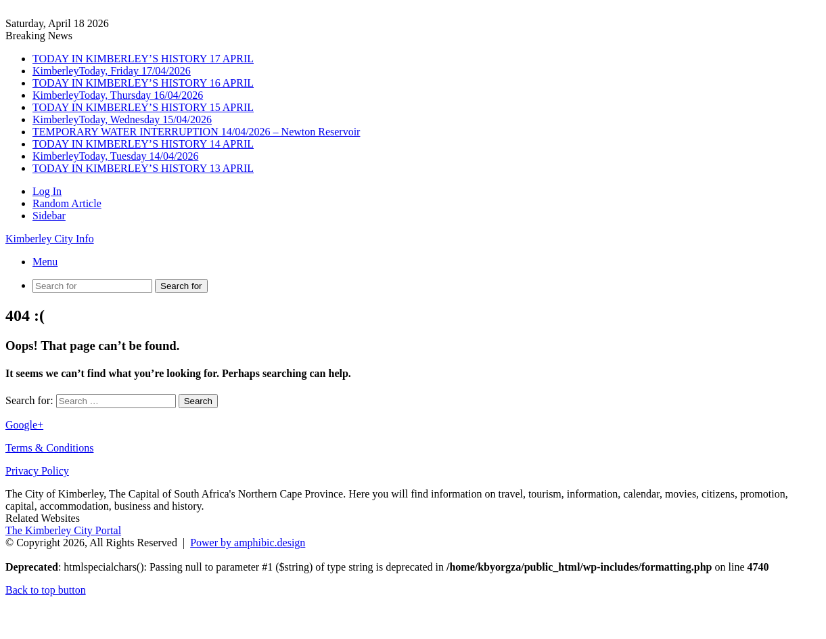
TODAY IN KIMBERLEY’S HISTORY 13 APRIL (143, 168)
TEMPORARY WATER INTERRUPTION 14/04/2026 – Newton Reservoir (196, 131)
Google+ (24, 425)
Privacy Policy (37, 471)
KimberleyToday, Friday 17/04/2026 (111, 70)
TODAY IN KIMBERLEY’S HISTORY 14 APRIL (143, 144)
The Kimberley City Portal (63, 530)
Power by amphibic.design (247, 542)
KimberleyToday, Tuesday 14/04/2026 (115, 156)
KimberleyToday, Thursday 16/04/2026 (117, 95)
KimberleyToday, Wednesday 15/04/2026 (122, 119)
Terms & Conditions (49, 448)
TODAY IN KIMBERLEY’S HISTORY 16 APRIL (143, 83)
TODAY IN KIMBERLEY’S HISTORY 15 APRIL (143, 107)
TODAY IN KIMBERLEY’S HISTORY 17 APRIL (143, 58)
